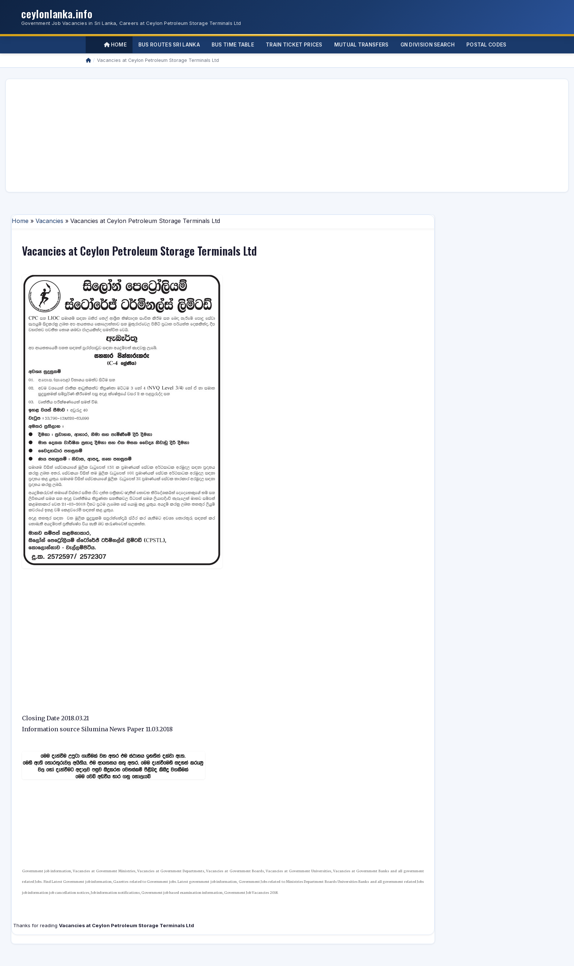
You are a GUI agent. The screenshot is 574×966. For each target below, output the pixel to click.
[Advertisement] (231, 135)
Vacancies (49, 220)
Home (115, 45)
